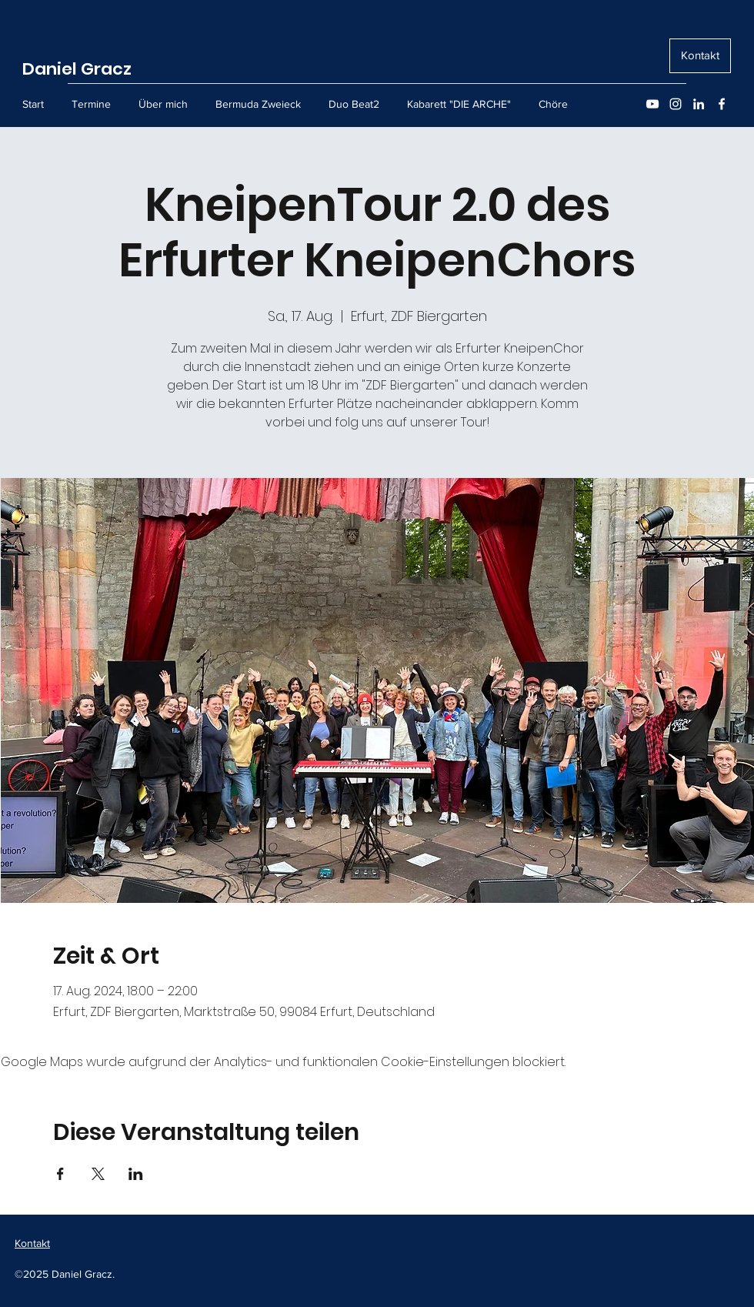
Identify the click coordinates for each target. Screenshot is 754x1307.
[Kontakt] (700, 55)
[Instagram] (675, 104)
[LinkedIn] (698, 104)
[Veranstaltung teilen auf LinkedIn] (135, 1174)
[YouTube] (652, 104)
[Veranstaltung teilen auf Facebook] (60, 1174)
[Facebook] (721, 104)
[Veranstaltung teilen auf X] (98, 1174)
